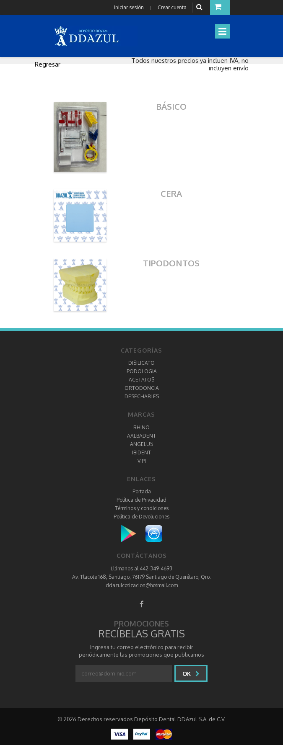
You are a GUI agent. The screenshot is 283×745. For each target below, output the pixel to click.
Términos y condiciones (142, 508)
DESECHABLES (142, 396)
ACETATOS (141, 379)
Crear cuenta (172, 7)
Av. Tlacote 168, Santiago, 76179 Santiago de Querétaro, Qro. (141, 577)
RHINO (141, 427)
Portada (141, 491)
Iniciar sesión (129, 7)
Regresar (47, 64)
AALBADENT (141, 436)
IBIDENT (141, 452)
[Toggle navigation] (222, 31)
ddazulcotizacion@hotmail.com (142, 585)
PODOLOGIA (142, 371)
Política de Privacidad (141, 500)
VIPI (142, 461)
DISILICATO (141, 363)
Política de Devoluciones (141, 516)
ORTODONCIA (142, 388)
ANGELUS (141, 444)
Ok (191, 673)
